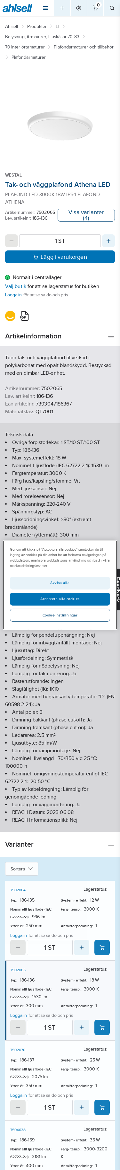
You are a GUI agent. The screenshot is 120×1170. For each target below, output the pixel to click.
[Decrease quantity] (11, 240)
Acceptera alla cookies (60, 599)
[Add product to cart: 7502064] (102, 947)
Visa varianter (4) (86, 215)
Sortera (22, 868)
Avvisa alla (59, 583)
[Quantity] (60, 240)
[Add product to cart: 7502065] (102, 1027)
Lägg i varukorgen (60, 257)
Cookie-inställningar (60, 615)
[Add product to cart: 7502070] (102, 1107)
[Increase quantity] (108, 240)
